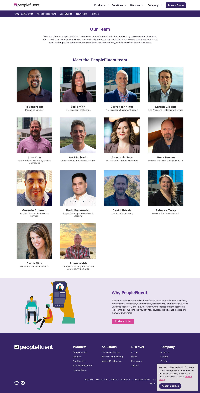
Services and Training (112, 356)
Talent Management (82, 365)
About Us (165, 352)
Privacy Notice (101, 379)
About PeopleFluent (46, 13)
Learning (77, 356)
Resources (136, 361)
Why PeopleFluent (24, 14)
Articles (134, 352)
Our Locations (89, 379)
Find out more (123, 321)
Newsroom (81, 13)
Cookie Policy (113, 379)
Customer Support (111, 352)
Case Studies (66, 13)
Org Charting (79, 361)
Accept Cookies (170, 386)
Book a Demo (176, 5)
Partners (95, 13)
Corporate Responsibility (141, 379)
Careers (164, 356)
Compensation (80, 352)
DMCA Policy (125, 379)
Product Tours (79, 370)
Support (135, 365)
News (134, 356)
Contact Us (165, 361)
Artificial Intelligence (112, 361)
